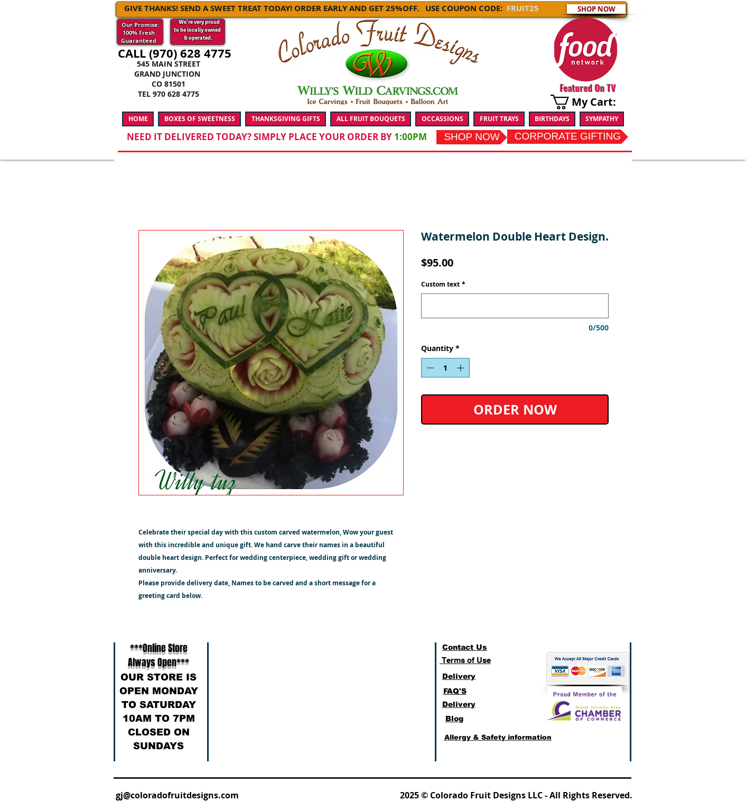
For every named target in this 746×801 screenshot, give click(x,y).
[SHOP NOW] (596, 9)
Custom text (443, 284)
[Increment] (461, 367)
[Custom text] (515, 306)
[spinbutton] (445, 367)
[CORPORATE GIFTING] (567, 137)
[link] (589, 102)
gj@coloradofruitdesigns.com (177, 795)
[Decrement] (429, 367)
